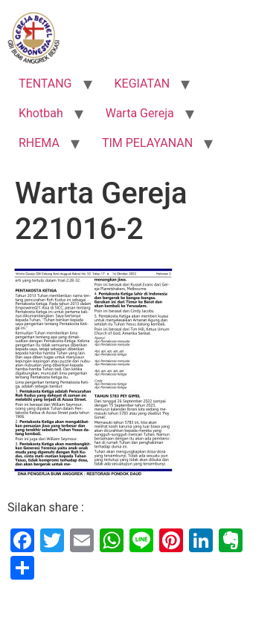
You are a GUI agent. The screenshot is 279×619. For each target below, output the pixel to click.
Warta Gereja (140, 113)
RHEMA (39, 143)
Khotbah (41, 113)
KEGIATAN (142, 83)
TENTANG (45, 83)
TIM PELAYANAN (147, 143)
